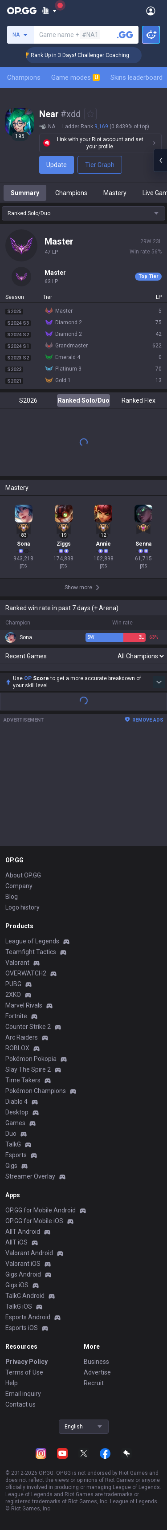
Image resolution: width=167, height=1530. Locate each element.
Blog (11, 896)
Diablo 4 (16, 1101)
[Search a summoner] (125, 35)
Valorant (17, 962)
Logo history (22, 907)
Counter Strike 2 (28, 1026)
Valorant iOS (23, 1263)
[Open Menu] (151, 11)
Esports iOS (21, 1327)
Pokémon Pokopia (31, 1058)
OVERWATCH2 (25, 973)
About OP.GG (23, 875)
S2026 (28, 400)
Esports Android (27, 1317)
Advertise (97, 1372)
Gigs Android (23, 1274)
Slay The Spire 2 (28, 1069)
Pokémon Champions (35, 1090)
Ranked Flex (138, 400)
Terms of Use (24, 1372)
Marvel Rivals (23, 1005)
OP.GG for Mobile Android (40, 1210)
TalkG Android (25, 1295)
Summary (25, 192)
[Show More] (49, 11)
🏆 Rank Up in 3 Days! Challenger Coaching (92, 55)
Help (11, 1383)
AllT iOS (16, 1242)
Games (15, 1122)
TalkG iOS (18, 1306)
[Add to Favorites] (90, 114)
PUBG (13, 983)
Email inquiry (23, 1393)
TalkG (13, 1144)
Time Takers (23, 1080)
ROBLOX (17, 1048)
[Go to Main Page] (22, 10)
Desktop (17, 1112)
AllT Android (22, 1231)
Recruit (94, 1383)
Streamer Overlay (30, 1176)
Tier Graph (99, 164)
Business (96, 1361)
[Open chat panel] (160, 160)
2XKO (13, 994)
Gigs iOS (17, 1285)
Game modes (75, 77)
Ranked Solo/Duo (84, 400)
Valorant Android (29, 1253)
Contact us (20, 1404)
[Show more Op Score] (159, 682)
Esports (16, 1155)
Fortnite (16, 1016)
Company (19, 885)
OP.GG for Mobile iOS (34, 1220)
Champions (24, 77)
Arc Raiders (21, 1037)
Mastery (114, 192)
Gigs (11, 1165)
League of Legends (32, 941)
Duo (10, 1133)
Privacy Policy (26, 1361)
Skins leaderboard (136, 77)
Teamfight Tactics (30, 951)
